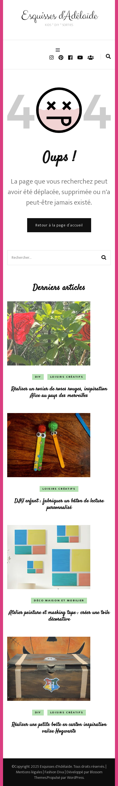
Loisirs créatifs (66, 376)
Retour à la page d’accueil (59, 225)
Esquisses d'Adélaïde (59, 15)
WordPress (75, 777)
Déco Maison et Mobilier (59, 600)
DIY (38, 376)
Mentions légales (29, 772)
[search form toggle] (108, 56)
